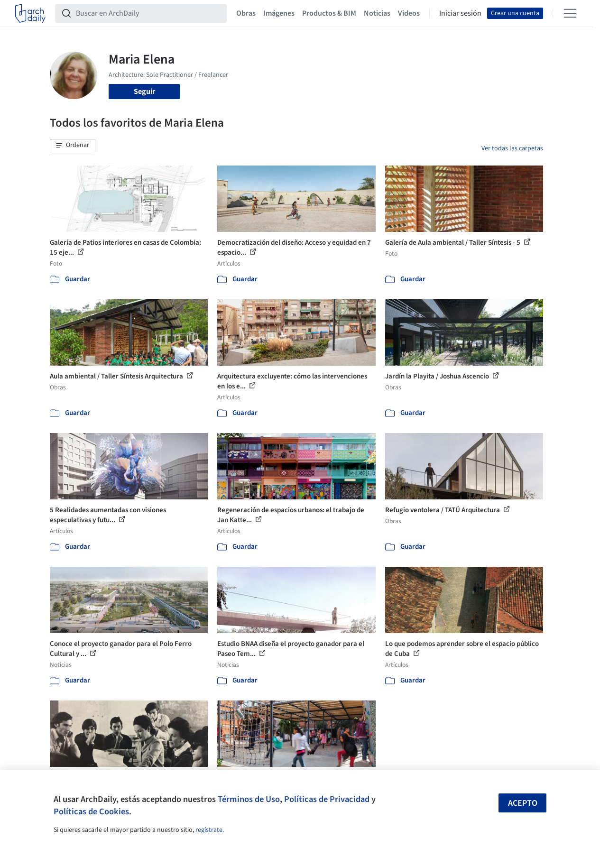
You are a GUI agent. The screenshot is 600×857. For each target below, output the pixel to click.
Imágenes (279, 13)
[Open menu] (570, 13)
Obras (246, 13)
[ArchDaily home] (30, 13)
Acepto (522, 803)
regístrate (208, 830)
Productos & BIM (329, 13)
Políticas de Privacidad (326, 799)
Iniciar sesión (460, 13)
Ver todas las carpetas (512, 148)
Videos (409, 13)
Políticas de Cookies (91, 811)
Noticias (377, 13)
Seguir (144, 91)
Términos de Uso (249, 799)
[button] (72, 145)
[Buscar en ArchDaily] (148, 13)
